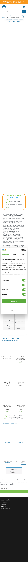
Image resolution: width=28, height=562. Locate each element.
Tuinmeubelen (10, 16)
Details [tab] (14, 254)
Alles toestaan (14, 301)
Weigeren (14, 310)
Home (3, 16)
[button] (4, 7)
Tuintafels (17, 16)
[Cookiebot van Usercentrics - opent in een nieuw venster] (20, 250)
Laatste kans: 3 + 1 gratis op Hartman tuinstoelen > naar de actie (14, 1)
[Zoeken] (24, 11)
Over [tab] (23, 254)
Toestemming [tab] (5, 254)
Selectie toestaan (14, 306)
